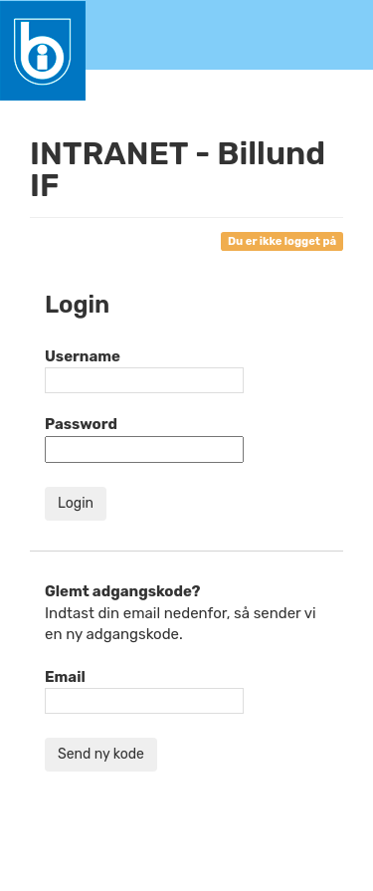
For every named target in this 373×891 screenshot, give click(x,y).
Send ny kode (101, 754)
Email (65, 677)
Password (81, 424)
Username (82, 356)
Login (75, 503)
